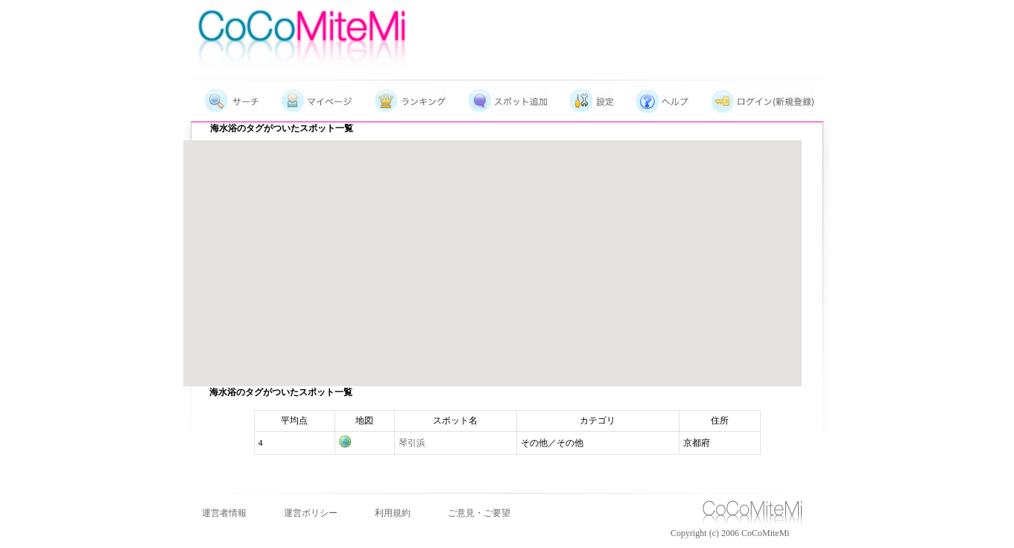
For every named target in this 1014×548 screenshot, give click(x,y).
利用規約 (393, 513)
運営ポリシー (311, 513)
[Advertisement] (637, 26)
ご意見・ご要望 (479, 513)
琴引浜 (412, 443)
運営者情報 (224, 513)
